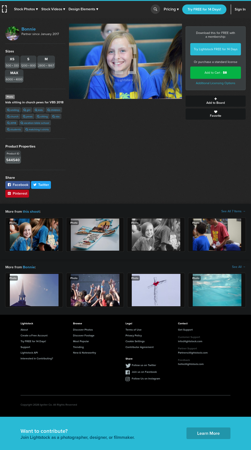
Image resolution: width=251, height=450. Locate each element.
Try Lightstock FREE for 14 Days (216, 49)
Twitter (41, 184)
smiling (13, 110)
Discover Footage (83, 335)
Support (25, 346)
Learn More (208, 432)
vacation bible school (35, 123)
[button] (26, 9)
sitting (42, 116)
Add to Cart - (216, 72)
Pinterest (17, 193)
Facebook (17, 184)
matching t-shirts (37, 129)
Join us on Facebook (144, 371)
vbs (56, 116)
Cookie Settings (135, 341)
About (24, 329)
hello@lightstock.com (191, 363)
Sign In (240, 9)
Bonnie (28, 29)
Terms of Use (134, 329)
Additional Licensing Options (215, 83)
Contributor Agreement (140, 346)
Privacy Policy (134, 335)
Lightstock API (29, 352)
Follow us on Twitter (144, 365)
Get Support (185, 329)
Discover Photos (83, 329)
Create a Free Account (34, 335)
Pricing (171, 9)
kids (39, 110)
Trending (78, 346)
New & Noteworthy (84, 352)
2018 (11, 123)
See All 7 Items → (233, 211)
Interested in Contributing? (37, 358)
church (13, 116)
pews (28, 116)
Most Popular (81, 341)
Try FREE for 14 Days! (204, 9)
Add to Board (215, 101)
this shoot (30, 211)
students (14, 129)
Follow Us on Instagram (146, 378)
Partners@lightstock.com (193, 352)
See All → (239, 267)
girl (26, 110)
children (53, 110)
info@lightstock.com (190, 341)
